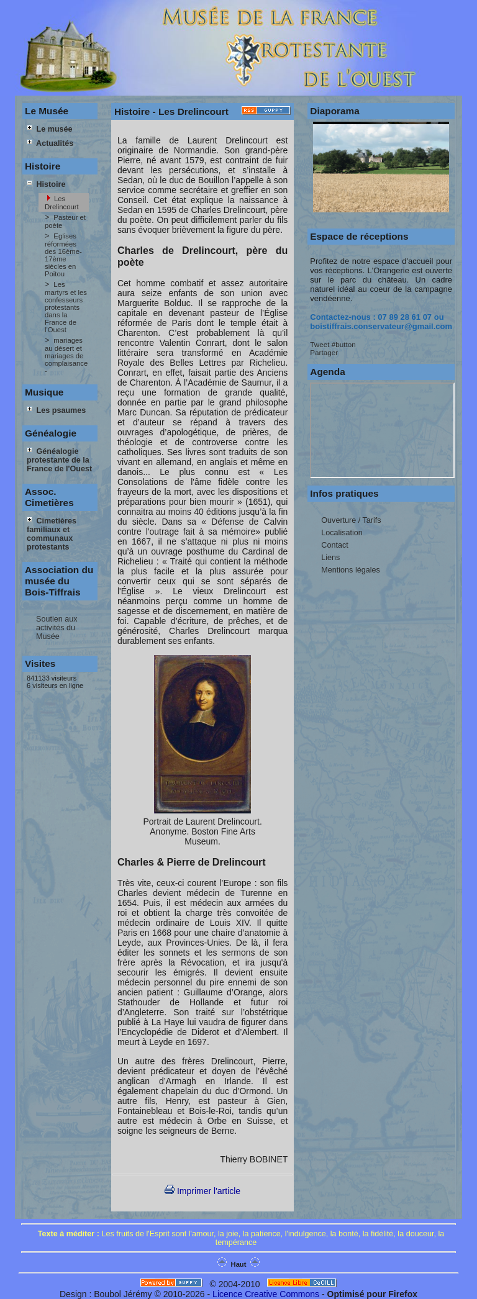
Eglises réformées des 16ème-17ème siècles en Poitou (63, 255)
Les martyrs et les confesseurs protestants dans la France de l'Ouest (66, 307)
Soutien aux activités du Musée (57, 628)
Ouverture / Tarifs (351, 520)
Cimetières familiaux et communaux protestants (51, 534)
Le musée (50, 129)
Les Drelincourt (62, 202)
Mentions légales (350, 570)
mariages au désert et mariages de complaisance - (66, 355)
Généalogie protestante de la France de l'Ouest (59, 460)
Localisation (342, 532)
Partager (324, 352)
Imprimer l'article (202, 1191)
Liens (330, 557)
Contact (334, 545)
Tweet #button (332, 344)
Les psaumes (56, 410)
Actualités (50, 143)
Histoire (46, 184)
